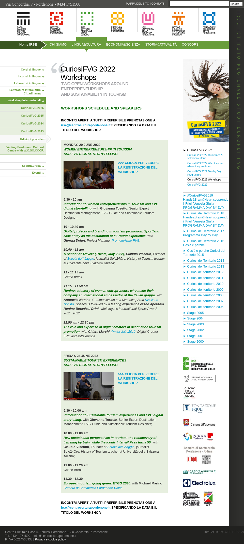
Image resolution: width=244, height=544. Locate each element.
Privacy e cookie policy (50, 539)
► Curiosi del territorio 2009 (203, 289)
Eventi (36, 172)
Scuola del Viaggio (80, 258)
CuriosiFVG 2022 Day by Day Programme (204, 173)
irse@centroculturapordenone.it (86, 125)
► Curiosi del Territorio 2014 (203, 260)
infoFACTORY (224, 532)
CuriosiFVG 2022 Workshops (204, 179)
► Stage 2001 (193, 336)
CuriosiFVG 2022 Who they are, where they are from (205, 165)
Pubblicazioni (13, 55)
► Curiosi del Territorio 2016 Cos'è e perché (203, 243)
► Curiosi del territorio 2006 (203, 307)
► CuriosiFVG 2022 (197, 150)
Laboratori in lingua (27, 83)
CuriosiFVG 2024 (32, 123)
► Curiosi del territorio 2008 (203, 295)
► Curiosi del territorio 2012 (203, 272)
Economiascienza (123, 44)
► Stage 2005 (193, 313)
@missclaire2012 (123, 331)
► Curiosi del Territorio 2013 (203, 266)
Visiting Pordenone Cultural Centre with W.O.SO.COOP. (25, 149)
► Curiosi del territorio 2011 (203, 278)
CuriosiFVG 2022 (197, 184)
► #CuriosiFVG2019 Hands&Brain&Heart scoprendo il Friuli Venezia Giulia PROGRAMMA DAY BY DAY (205, 201)
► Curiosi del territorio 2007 (203, 301)
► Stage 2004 (193, 318)
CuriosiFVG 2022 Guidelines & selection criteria (205, 157)
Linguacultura (86, 44)
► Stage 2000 (193, 341)
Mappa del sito (137, 3)
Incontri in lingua (29, 76)
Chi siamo (58, 44)
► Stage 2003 (193, 324)
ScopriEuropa (31, 165)
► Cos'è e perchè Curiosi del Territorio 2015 (204, 253)
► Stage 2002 (193, 330)
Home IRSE (28, 44)
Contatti (158, 3)
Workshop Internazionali (24, 100)
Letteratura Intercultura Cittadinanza (25, 91)
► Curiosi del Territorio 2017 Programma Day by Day (203, 233)
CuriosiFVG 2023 (32, 131)
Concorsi (190, 44)
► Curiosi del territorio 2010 (203, 284)
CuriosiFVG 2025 (32, 115)
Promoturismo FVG (126, 240)
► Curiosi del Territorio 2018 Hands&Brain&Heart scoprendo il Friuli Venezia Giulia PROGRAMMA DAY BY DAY (205, 219)
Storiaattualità (161, 44)
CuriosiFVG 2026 (32, 107)
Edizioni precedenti (33, 139)
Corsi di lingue (31, 69)
